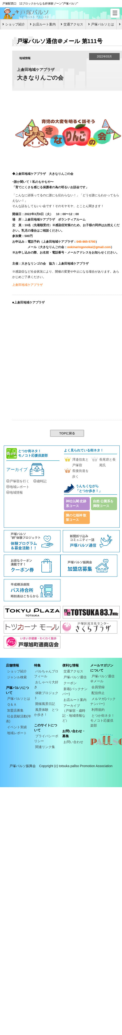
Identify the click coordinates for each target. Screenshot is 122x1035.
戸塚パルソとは (102, 24)
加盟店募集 (15, 710)
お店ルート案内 (44, 24)
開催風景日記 (45, 704)
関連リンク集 (45, 747)
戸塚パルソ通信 (75, 677)
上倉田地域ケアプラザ (27, 284)
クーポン (70, 683)
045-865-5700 (85, 241)
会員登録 (98, 687)
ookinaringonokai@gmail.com (89, 247)
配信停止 (98, 693)
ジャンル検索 (17, 677)
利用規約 (98, 710)
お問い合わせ (73, 742)
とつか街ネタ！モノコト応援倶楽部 (102, 720)
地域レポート (17, 487)
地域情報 (14, 492)
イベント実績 (17, 727)
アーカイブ (17, 469)
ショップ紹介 (15, 24)
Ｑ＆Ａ (12, 704)
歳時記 (40, 481)
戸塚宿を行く (17, 481)
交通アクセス (73, 24)
